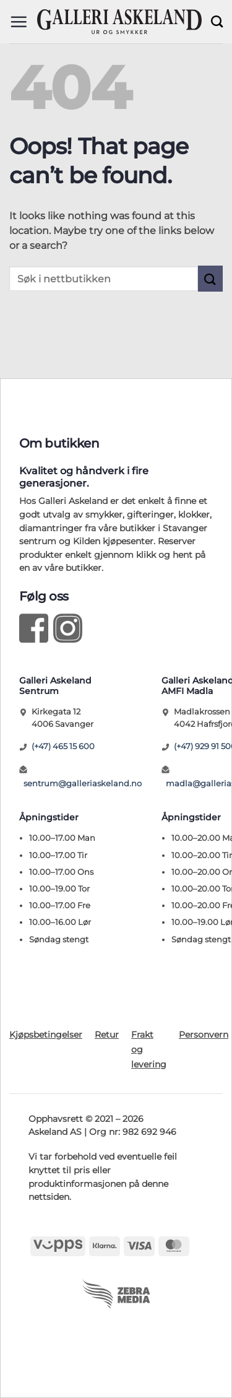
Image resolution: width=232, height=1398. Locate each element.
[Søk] (217, 21)
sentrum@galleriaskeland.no (83, 783)
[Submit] (210, 278)
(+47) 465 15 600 (63, 746)
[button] (18, 21)
